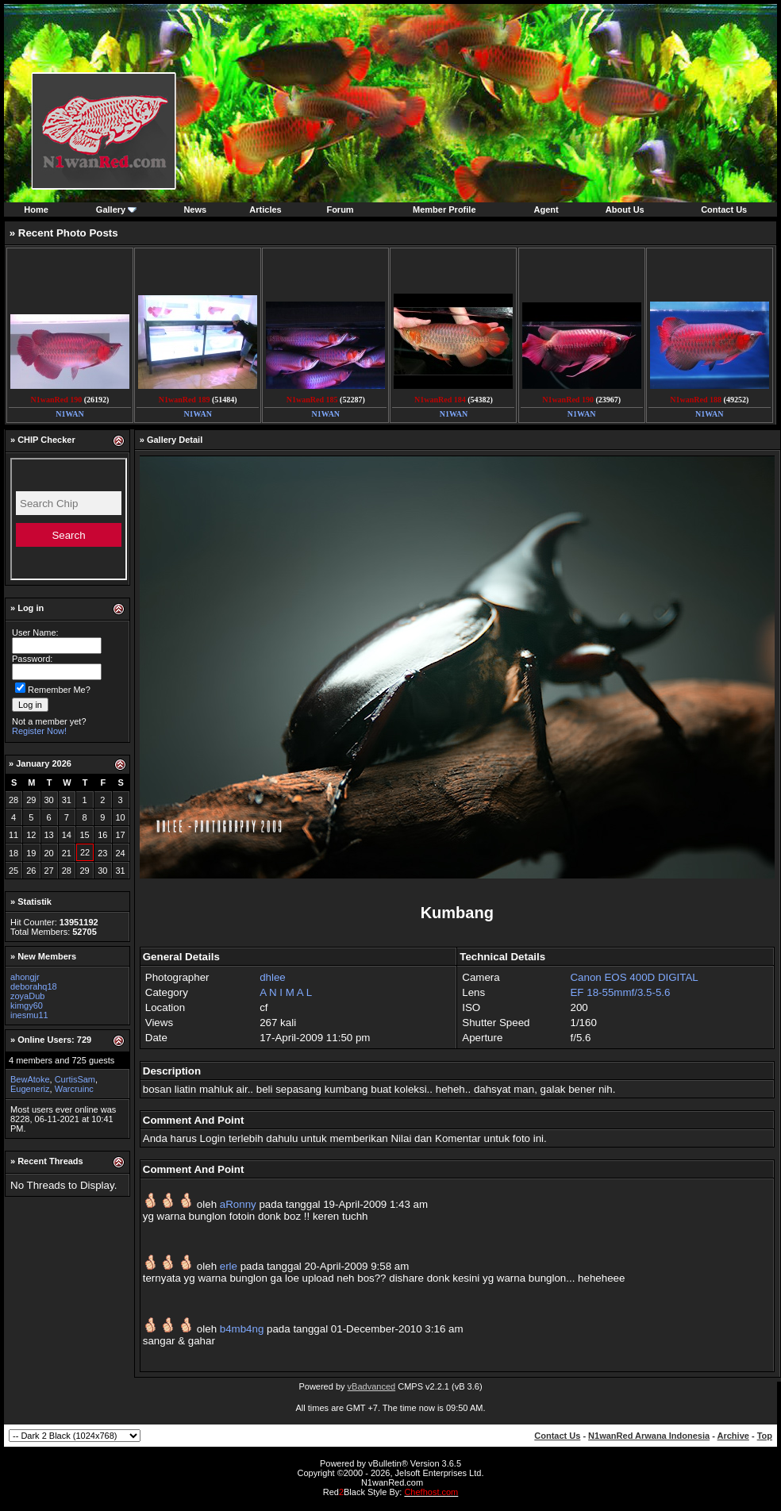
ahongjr (25, 977)
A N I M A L (286, 992)
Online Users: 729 (54, 1039)
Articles (265, 209)
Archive (733, 1435)
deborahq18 (33, 986)
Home (36, 209)
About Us (625, 209)
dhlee (273, 977)
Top (764, 1435)
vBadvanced (372, 1386)
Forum (339, 209)
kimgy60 (26, 1005)
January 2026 (43, 763)
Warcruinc (74, 1089)
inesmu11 (29, 1015)
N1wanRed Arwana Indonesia (649, 1435)
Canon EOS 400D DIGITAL (634, 977)
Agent (546, 209)
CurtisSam (75, 1079)
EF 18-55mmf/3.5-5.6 (620, 992)
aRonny (238, 1204)
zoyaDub (27, 996)
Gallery (110, 209)
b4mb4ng (242, 1329)
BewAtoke (30, 1079)
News (194, 209)
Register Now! (39, 731)
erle (228, 1266)
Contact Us (724, 209)
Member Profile (444, 209)
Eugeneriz (30, 1089)
